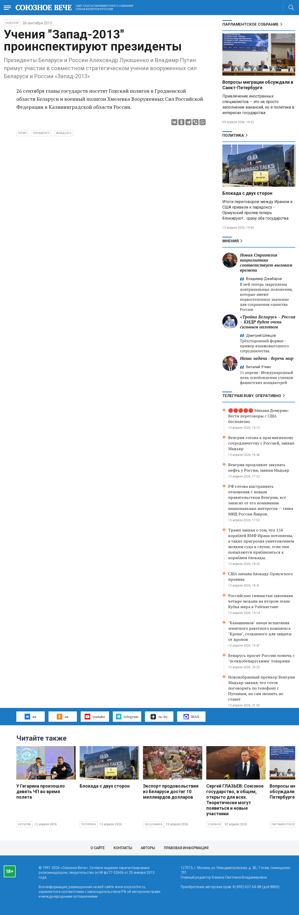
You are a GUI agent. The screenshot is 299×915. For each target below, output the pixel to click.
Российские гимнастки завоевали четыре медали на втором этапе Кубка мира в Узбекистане (260, 601)
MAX (191, 716)
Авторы (148, 848)
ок (63, 716)
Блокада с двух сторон (247, 193)
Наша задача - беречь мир (266, 358)
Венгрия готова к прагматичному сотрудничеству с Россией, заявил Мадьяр (261, 443)
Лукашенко (41, 133)
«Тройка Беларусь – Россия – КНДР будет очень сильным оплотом (267, 322)
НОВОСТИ (12, 23)
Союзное (214, 824)
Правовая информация (186, 848)
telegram (127, 716)
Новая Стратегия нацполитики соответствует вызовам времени (266, 262)
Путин (22, 133)
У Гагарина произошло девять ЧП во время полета (40, 791)
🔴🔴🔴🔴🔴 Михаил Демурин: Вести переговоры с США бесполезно (258, 416)
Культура (24, 824)
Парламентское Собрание (250, 24)
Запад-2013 (63, 133)
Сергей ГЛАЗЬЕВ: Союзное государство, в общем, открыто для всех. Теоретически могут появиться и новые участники (235, 799)
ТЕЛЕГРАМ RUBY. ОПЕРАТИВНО (251, 396)
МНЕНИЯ (230, 241)
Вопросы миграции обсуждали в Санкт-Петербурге (257, 84)
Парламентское (283, 824)
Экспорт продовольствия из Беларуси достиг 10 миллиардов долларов (170, 791)
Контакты (123, 848)
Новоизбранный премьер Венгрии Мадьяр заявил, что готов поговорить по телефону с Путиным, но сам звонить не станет (261, 688)
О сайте (97, 848)
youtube (95, 716)
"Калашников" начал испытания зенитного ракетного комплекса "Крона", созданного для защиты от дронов (259, 631)
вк (30, 716)
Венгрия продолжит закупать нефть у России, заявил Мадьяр (258, 467)
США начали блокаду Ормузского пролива (260, 576)
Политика (233, 135)
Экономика (153, 824)
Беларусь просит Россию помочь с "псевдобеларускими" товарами (261, 658)
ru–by (159, 716)
